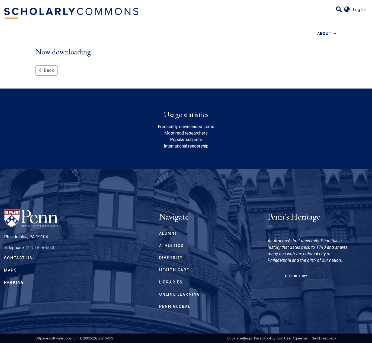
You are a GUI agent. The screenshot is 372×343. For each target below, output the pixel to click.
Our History (296, 276)
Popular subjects (186, 139)
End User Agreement (293, 338)
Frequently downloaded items (186, 126)
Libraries (171, 282)
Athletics (171, 245)
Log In (359, 9)
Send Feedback (324, 338)
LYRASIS (106, 338)
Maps (10, 270)
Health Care (174, 270)
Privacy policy (264, 338)
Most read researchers (186, 133)
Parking (14, 282)
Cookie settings (239, 338)
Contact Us (18, 258)
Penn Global (175, 306)
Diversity (171, 258)
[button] (347, 9)
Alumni (168, 233)
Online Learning (179, 294)
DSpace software (49, 338)
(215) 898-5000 (41, 247)
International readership (186, 146)
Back (46, 70)
